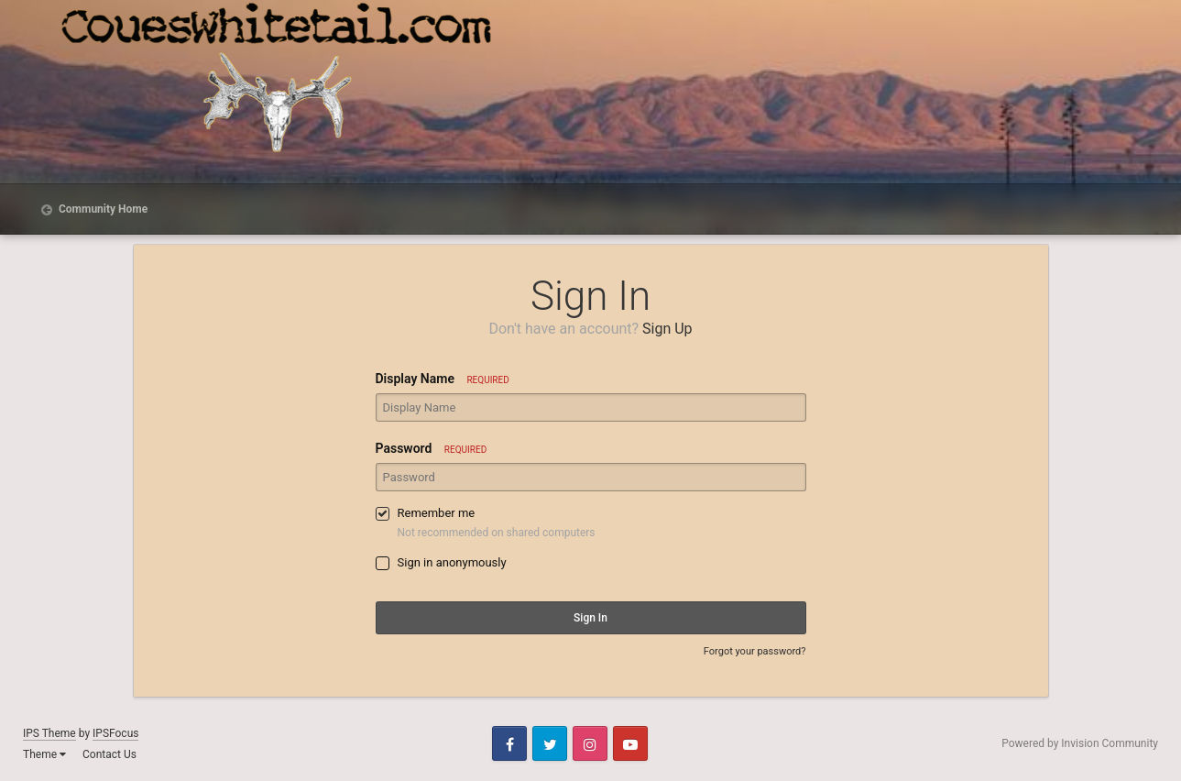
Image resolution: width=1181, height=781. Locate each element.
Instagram (590, 743)
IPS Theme (49, 733)
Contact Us (109, 754)
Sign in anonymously (452, 562)
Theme (44, 754)
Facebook (509, 743)
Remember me (437, 513)
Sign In (590, 617)
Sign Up (667, 328)
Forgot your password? (755, 651)
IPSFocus (115, 733)
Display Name (442, 378)
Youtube (630, 743)
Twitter (549, 743)
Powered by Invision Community (1079, 743)
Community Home (102, 209)
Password (431, 448)
